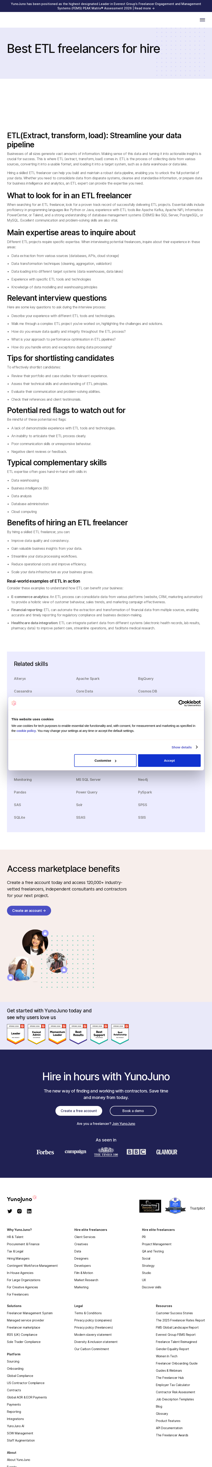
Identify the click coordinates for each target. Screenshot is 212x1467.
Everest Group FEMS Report (176, 1334)
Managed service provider (25, 1320)
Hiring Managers (18, 1258)
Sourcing (13, 1361)
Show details (182, 747)
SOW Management (20, 1433)
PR (144, 1237)
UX (144, 1280)
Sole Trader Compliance (24, 1342)
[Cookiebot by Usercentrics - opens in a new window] (182, 703)
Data (77, 1251)
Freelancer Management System (30, 1313)
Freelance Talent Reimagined (176, 1342)
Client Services (84, 1237)
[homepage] (26, 1199)
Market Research (86, 1280)
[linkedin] (29, 1211)
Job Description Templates (175, 1399)
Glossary (162, 1413)
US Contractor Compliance (25, 1383)
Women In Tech (166, 1356)
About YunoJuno (18, 1460)
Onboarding (15, 1368)
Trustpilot (197, 1208)
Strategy (148, 1265)
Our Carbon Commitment (91, 1349)
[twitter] (10, 1211)
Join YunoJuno (123, 1123)
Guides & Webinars (169, 1370)
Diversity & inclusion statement (95, 1342)
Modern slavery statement (93, 1334)
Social (146, 1258)
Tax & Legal (15, 1251)
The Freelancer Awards (172, 1435)
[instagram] (19, 1211)
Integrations (15, 1419)
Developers (82, 1265)
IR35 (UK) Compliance (22, 1334)
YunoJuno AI (15, 1426)
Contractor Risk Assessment (175, 1392)
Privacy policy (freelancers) (93, 1327)
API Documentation (169, 1428)
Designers (81, 1258)
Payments (14, 1404)
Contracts (14, 1390)
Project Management (157, 1244)
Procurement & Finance (23, 1244)
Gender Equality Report (172, 1349)
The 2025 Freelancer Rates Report (180, 1320)
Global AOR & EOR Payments (27, 1397)
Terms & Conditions (88, 1313)
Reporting (14, 1411)
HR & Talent (15, 1237)
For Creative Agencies (22, 1287)
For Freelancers (18, 1294)
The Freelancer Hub (170, 1378)
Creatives (81, 1244)
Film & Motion (83, 1273)
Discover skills (151, 1287)
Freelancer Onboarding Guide (176, 1363)
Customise (106, 760)
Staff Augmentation (21, 1440)
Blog (159, 1406)
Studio (146, 1273)
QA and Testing (153, 1251)
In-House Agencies (20, 1273)
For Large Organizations (23, 1280)
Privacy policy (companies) (93, 1320)
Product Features (168, 1421)
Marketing (81, 1287)
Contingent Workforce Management (32, 1265)
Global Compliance (20, 1376)
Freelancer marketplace (23, 1327)
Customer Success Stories (174, 1313)
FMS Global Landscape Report (177, 1327)
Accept (169, 760)
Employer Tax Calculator (173, 1385)
